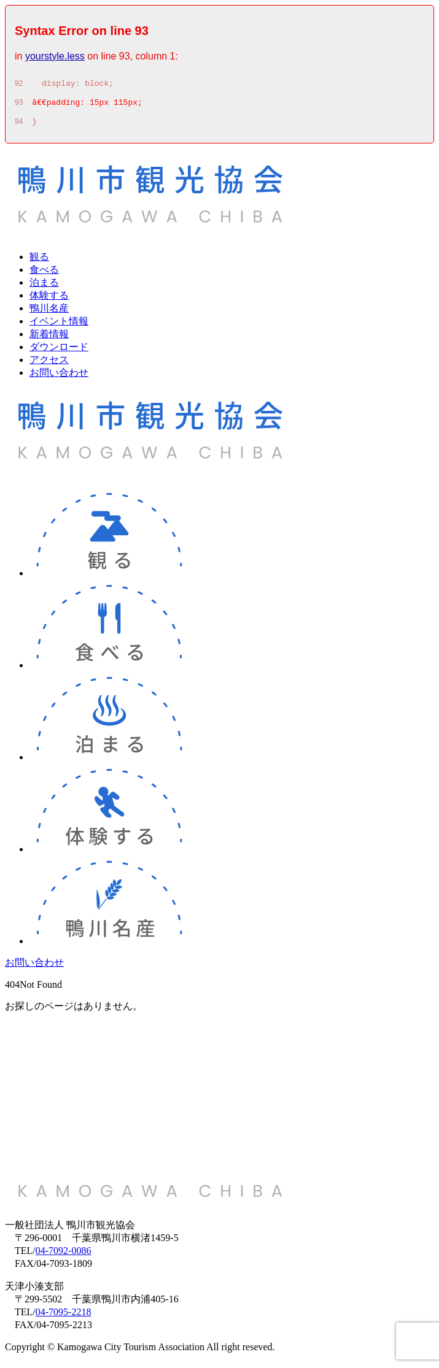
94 (19, 127)
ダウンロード (58, 352)
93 (19, 106)
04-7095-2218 (63, 1317)
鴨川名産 (49, 313)
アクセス (49, 365)
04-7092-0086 (63, 1256)
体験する (49, 301)
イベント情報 (58, 326)
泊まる (44, 288)
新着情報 (49, 339)
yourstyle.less (55, 56)
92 (19, 85)
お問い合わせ (58, 378)
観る (39, 262)
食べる (44, 275)
